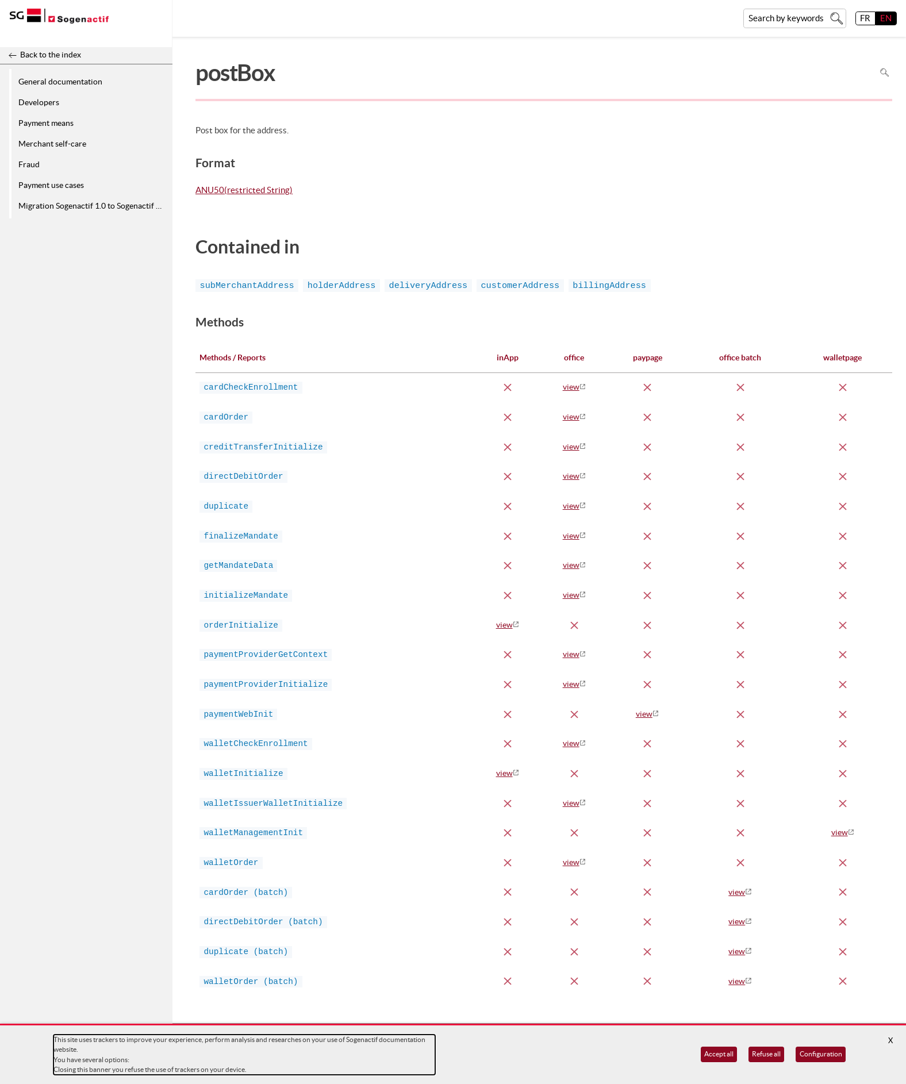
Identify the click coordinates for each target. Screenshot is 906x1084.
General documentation (60, 81)
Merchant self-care (52, 143)
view (571, 386)
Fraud (29, 164)
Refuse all (766, 1054)
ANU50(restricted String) (244, 191)
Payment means (46, 123)
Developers (38, 102)
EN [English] (886, 18)
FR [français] (865, 18)
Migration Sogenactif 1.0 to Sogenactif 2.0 (92, 205)
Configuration (821, 1054)
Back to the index (50, 54)
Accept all (719, 1054)
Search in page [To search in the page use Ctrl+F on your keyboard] (884, 72)
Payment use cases (51, 185)
